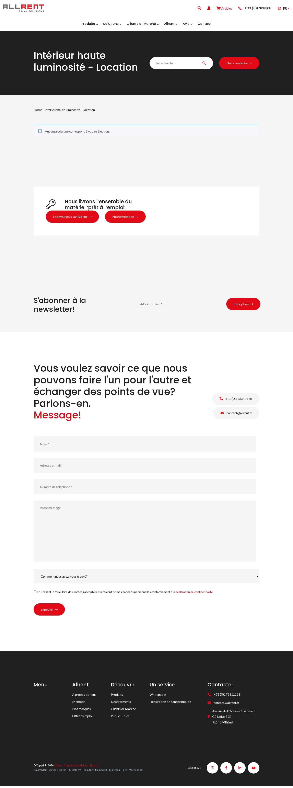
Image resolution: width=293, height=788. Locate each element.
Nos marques (81, 710)
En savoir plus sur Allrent (70, 218)
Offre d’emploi (82, 717)
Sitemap (94, 767)
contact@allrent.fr (236, 414)
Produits (117, 696)
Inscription (241, 305)
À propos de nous (84, 696)
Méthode (78, 703)
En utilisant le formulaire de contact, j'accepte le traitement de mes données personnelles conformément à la (125, 593)
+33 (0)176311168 (236, 400)
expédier (47, 611)
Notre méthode (123, 218)
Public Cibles (120, 717)
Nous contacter (237, 64)
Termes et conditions (76, 767)
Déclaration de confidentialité (170, 703)
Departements (121, 703)
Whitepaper (158, 696)
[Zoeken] (181, 64)
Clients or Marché (123, 710)
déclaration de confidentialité (194, 593)
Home (38, 111)
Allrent (58, 767)
